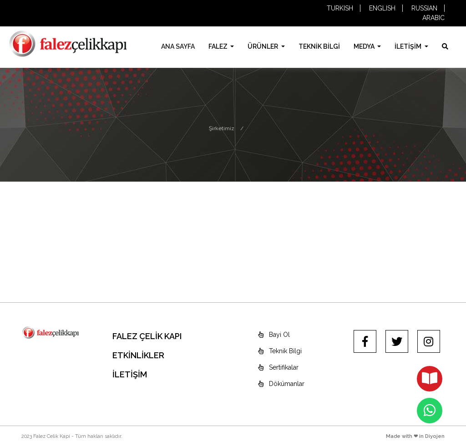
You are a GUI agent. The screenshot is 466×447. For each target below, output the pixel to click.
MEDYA (365, 46)
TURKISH (340, 8)
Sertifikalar (278, 367)
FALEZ (218, 46)
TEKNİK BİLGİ (319, 46)
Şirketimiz (221, 128)
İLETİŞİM (409, 46)
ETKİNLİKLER (138, 355)
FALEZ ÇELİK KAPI (147, 336)
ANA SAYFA (178, 46)
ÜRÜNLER (263, 46)
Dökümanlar (281, 383)
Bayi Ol (274, 334)
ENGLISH (382, 8)
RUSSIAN (424, 8)
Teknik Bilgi (280, 351)
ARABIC (433, 17)
